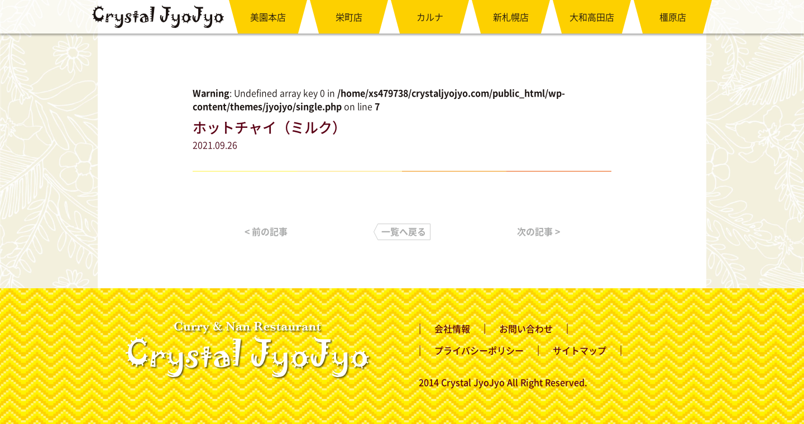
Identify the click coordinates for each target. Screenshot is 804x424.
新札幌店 (511, 16)
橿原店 (672, 16)
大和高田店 (592, 16)
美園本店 (268, 16)
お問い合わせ (526, 328)
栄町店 (349, 16)
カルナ (430, 16)
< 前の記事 (266, 231)
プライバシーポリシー (479, 350)
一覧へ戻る (403, 231)
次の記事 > (538, 231)
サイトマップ (579, 350)
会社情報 (452, 328)
